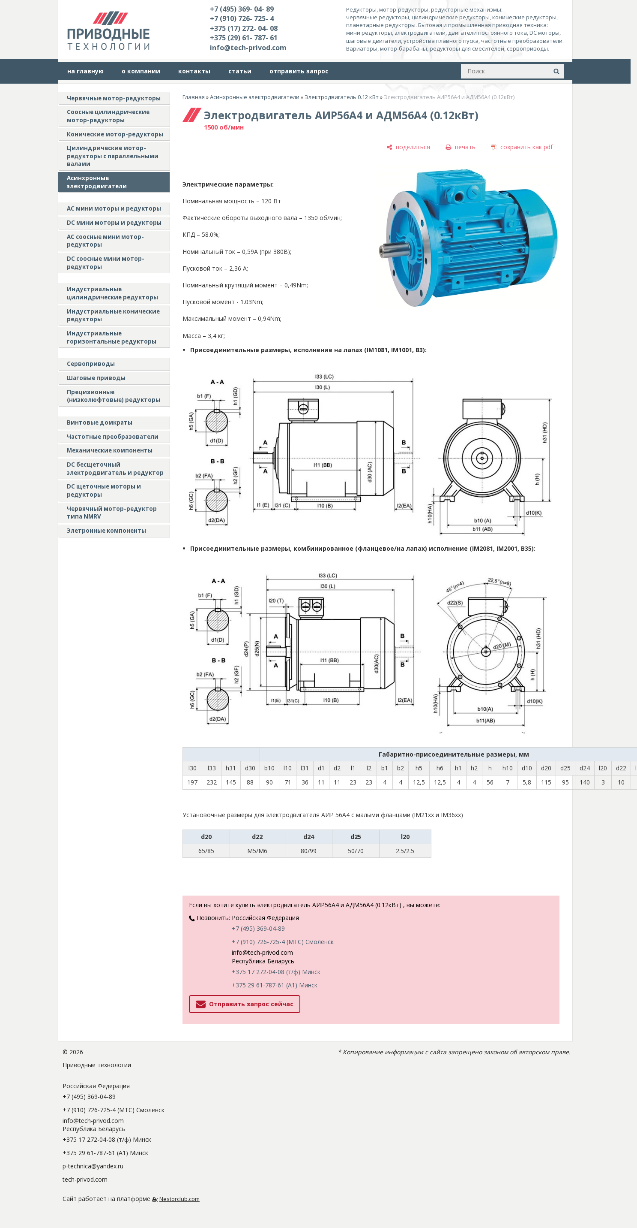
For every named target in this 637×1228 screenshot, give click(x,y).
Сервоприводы (91, 364)
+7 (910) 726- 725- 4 (242, 18)
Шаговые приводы (96, 378)
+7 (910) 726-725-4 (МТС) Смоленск (283, 942)
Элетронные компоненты (106, 530)
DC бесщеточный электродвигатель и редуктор (115, 469)
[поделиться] (408, 146)
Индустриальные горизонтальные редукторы (111, 337)
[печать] (460, 146)
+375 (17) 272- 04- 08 (244, 28)
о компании (141, 71)
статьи (239, 71)
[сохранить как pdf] (521, 146)
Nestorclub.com (179, 1199)
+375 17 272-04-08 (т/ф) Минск (276, 972)
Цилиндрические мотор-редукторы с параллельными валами (113, 156)
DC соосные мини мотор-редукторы (105, 263)
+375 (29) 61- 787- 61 (244, 37)
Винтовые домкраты (99, 422)
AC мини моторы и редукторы (114, 208)
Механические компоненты (110, 450)
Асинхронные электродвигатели (97, 182)
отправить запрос (299, 71)
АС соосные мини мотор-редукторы (105, 241)
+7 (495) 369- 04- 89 (242, 9)
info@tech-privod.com (248, 47)
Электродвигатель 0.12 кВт (342, 97)
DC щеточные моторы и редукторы (104, 490)
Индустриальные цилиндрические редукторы (112, 293)
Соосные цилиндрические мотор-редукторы (108, 116)
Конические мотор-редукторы (115, 134)
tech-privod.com (85, 1179)
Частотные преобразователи (113, 437)
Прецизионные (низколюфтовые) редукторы (113, 396)
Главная (193, 97)
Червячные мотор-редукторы (114, 98)
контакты (194, 71)
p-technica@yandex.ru (93, 1166)
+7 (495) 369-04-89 (258, 928)
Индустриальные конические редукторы (113, 315)
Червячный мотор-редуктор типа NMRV (112, 513)
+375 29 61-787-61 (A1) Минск (274, 985)
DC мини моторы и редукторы (114, 222)
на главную (85, 71)
